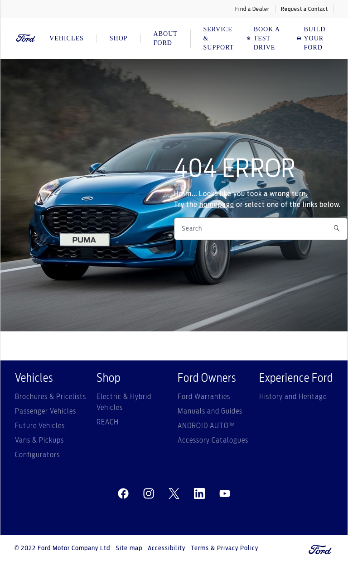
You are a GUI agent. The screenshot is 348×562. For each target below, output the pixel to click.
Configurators (37, 454)
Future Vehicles (40, 425)
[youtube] (224, 494)
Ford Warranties (204, 396)
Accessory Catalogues (213, 440)
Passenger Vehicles (45, 411)
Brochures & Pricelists (50, 396)
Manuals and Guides (210, 411)
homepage (216, 204)
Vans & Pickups (39, 440)
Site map (129, 548)
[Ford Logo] (26, 38)
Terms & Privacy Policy (224, 548)
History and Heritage (293, 396)
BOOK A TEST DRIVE (263, 38)
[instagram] (148, 494)
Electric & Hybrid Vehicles (124, 402)
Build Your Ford (311, 38)
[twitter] (174, 494)
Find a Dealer (252, 9)
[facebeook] (123, 494)
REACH (108, 422)
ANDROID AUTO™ (206, 425)
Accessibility (166, 548)
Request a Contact (304, 9)
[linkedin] (199, 494)
